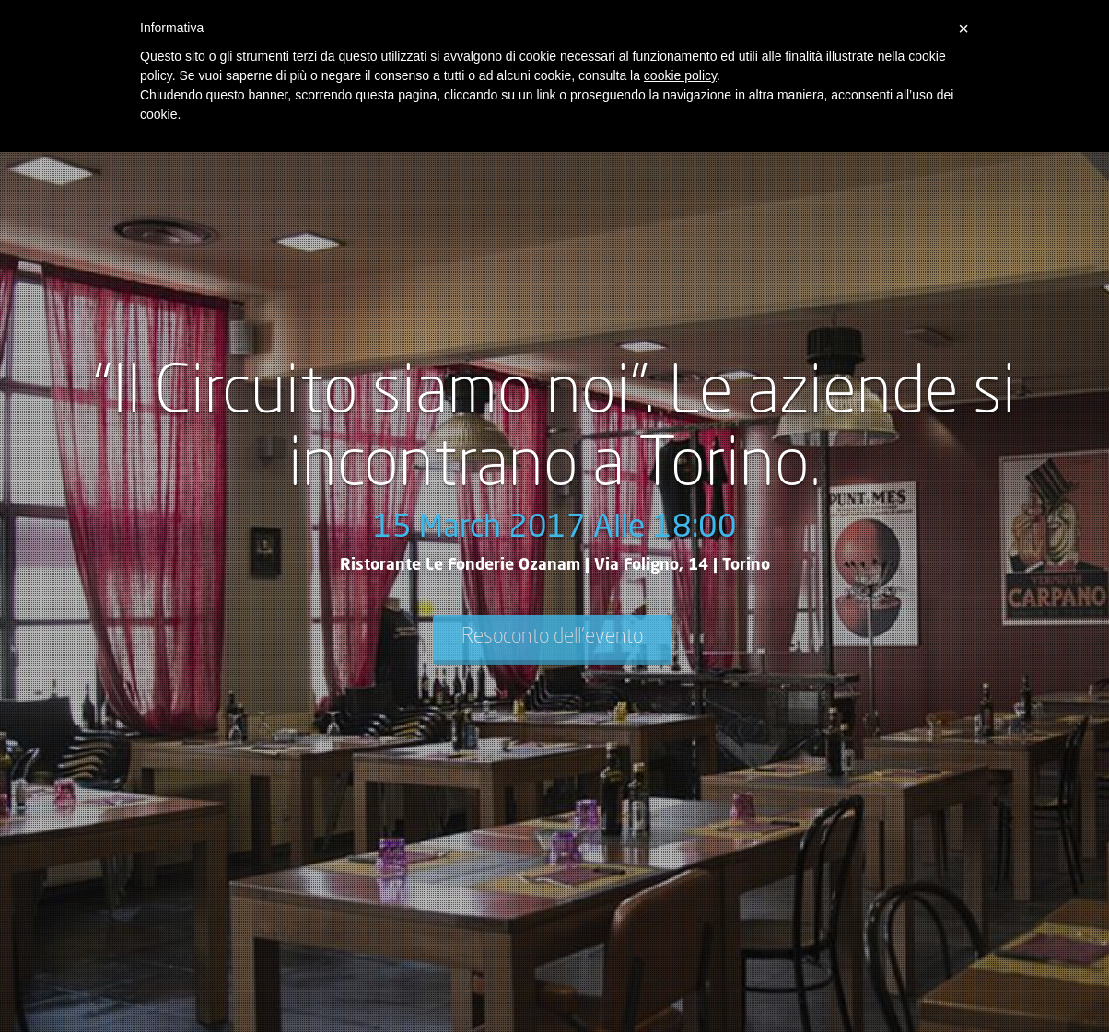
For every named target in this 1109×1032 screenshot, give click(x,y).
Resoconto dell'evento (552, 637)
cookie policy (680, 75)
